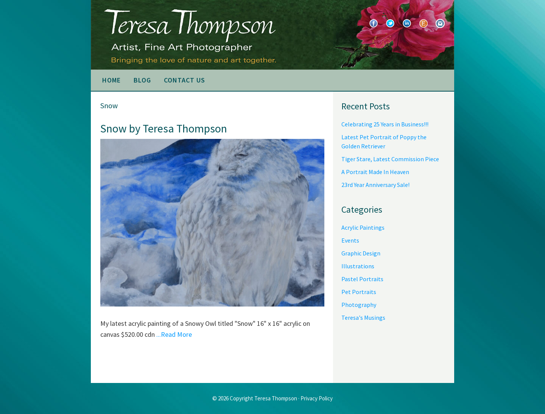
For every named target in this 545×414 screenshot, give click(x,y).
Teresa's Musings (363, 317)
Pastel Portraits (362, 279)
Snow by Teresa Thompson (163, 128)
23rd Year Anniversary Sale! (375, 184)
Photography (358, 304)
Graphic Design (360, 253)
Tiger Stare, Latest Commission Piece (390, 159)
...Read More (174, 334)
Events (350, 240)
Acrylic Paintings (363, 227)
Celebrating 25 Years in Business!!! (384, 124)
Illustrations (357, 266)
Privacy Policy (317, 398)
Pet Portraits (358, 292)
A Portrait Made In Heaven (375, 172)
